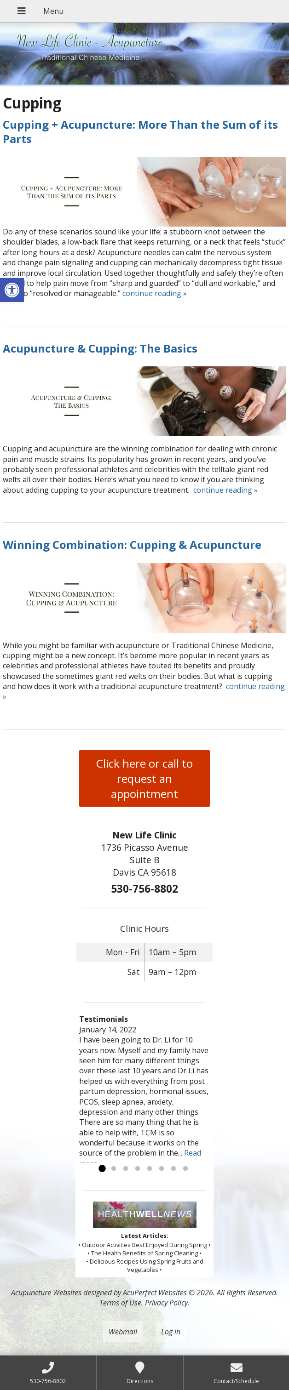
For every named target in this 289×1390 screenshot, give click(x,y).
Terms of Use (120, 1303)
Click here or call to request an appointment (144, 778)
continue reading (154, 293)
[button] (12, 290)
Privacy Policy (166, 1303)
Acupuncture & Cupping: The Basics (100, 348)
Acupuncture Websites (46, 1292)
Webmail (123, 1332)
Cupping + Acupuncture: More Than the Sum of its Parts (140, 131)
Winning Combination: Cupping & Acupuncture (132, 544)
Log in (170, 1332)
